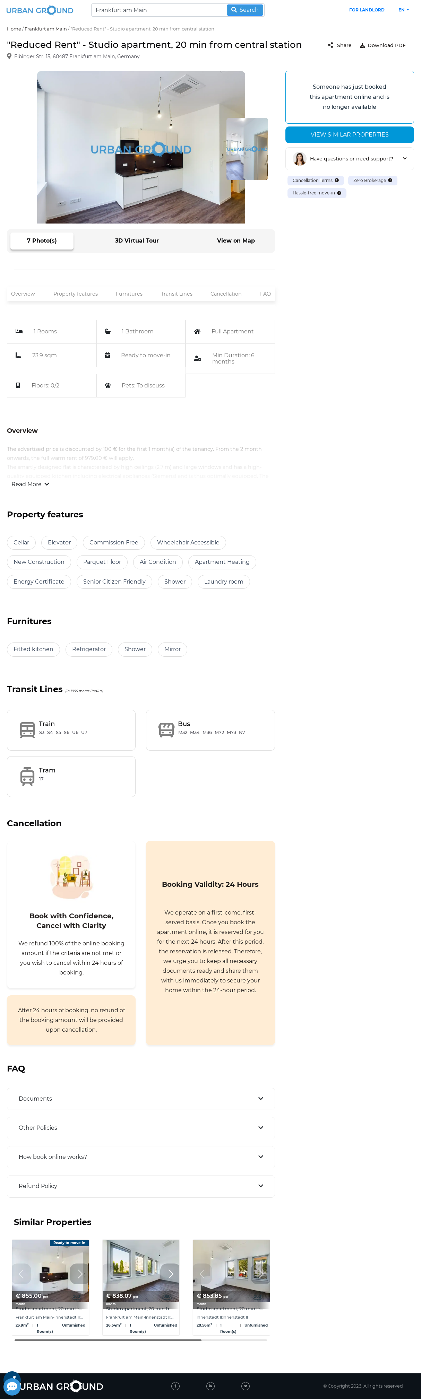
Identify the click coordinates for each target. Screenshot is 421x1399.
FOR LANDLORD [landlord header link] (367, 9)
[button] (80, 1274)
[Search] (178, 10)
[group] (50, 1287)
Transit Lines (176, 294)
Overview (23, 294)
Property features (75, 294)
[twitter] (245, 1386)
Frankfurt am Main (46, 29)
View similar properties (350, 134)
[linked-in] (210, 1386)
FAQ (265, 294)
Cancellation (226, 294)
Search (245, 10)
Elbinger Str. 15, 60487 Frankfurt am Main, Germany (77, 57)
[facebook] (175, 1386)
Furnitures (129, 294)
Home (14, 29)
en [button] (402, 9)
